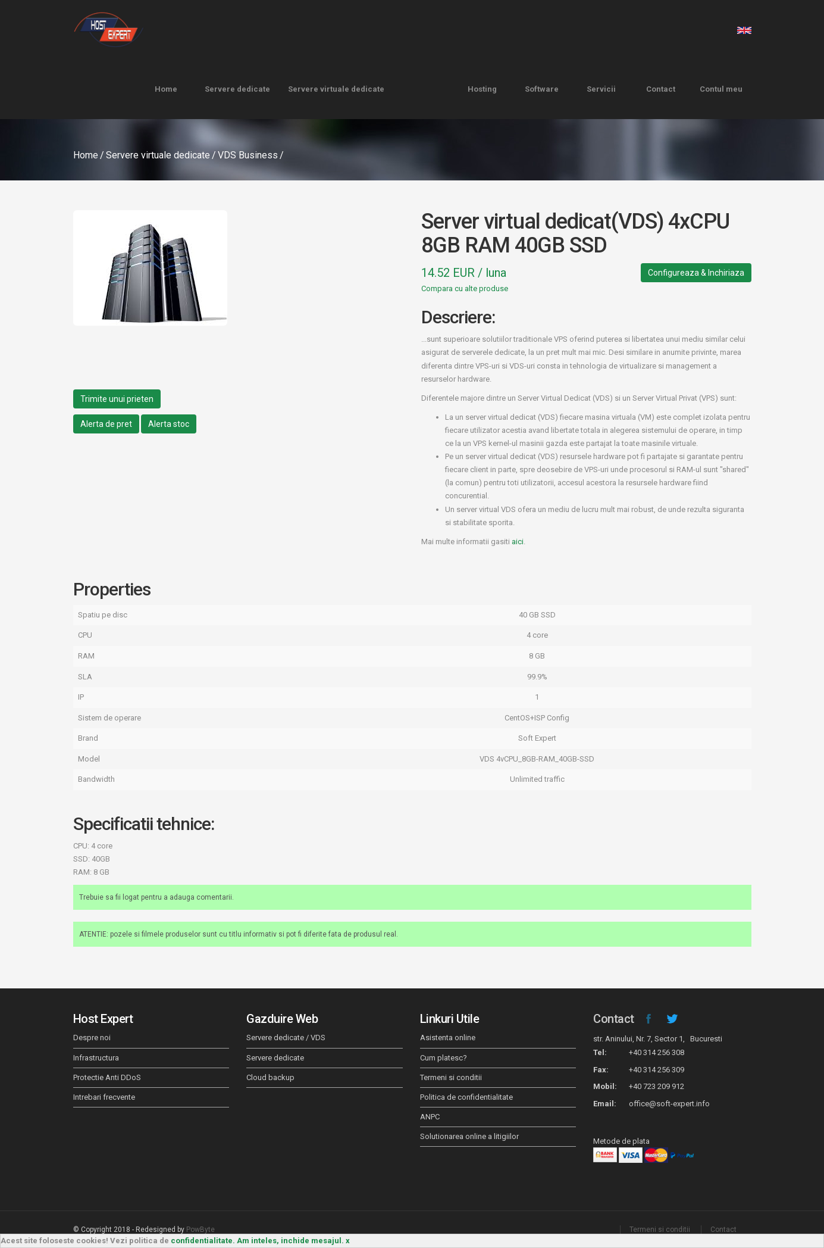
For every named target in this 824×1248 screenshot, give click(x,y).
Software (542, 89)
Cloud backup (270, 1077)
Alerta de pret (106, 424)
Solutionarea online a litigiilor (469, 1136)
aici (518, 541)
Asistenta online (447, 1037)
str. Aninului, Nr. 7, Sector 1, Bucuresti (657, 1038)
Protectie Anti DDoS (107, 1077)
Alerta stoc (168, 424)
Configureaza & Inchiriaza (696, 272)
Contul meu (721, 89)
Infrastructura (96, 1057)
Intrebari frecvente (104, 1097)
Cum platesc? (443, 1057)
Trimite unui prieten (116, 399)
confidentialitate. (203, 1240)
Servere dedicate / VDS (285, 1037)
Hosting (482, 89)
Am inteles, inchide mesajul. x (293, 1240)
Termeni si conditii (451, 1077)
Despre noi (92, 1037)
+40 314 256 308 (656, 1052)
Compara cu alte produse (464, 288)
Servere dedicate (237, 89)
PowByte (200, 1229)
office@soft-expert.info (669, 1103)
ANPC (430, 1116)
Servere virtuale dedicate (336, 89)
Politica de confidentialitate (466, 1097)
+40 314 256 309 (656, 1069)
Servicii (601, 89)
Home (166, 89)
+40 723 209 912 (656, 1086)
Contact (660, 89)
